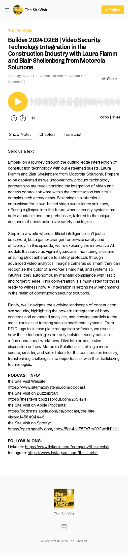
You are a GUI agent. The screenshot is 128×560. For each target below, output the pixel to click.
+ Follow (112, 10)
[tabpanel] (64, 304)
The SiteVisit (36, 10)
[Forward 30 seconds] (22, 118)
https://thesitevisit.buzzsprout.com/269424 (47, 399)
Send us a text (21, 151)
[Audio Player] (75, 100)
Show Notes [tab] (20, 134)
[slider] (75, 102)
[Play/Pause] (18, 102)
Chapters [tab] (47, 134)
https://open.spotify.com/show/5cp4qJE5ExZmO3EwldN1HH (63, 428)
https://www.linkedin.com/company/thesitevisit (67, 446)
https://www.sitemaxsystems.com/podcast (46, 387)
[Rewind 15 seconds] (13, 118)
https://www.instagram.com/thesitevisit (63, 452)
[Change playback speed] (33, 118)
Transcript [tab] (72, 134)
